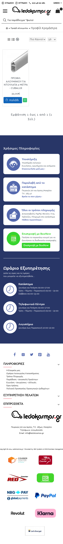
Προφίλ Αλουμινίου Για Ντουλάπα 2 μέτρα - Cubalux (16, 83)
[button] (4, 20)
